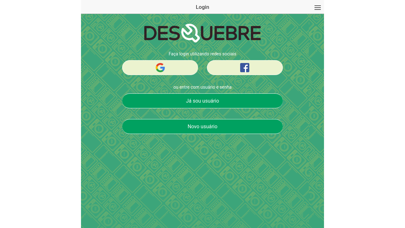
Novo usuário (202, 127)
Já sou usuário (202, 101)
